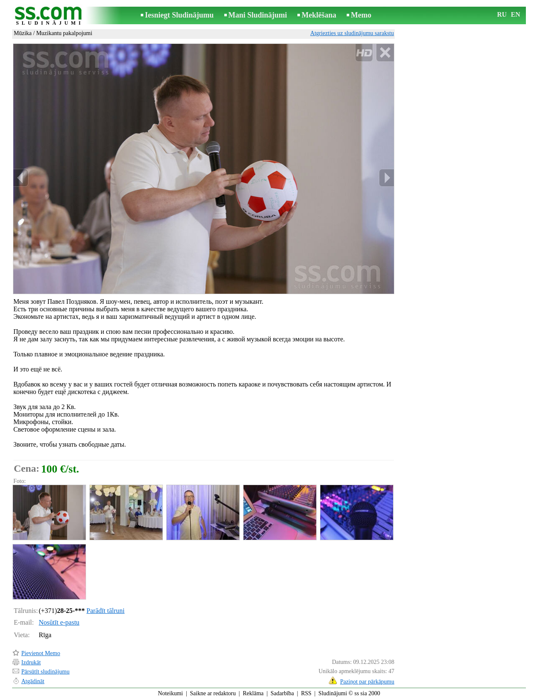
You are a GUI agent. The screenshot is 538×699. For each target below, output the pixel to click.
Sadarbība (282, 693)
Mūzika (23, 33)
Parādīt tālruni (105, 610)
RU (502, 14)
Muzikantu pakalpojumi (64, 33)
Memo (361, 15)
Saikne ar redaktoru (213, 693)
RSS (306, 693)
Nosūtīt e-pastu (59, 622)
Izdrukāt (31, 662)
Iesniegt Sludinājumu (179, 15)
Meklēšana (319, 15)
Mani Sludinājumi (257, 15)
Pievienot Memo (40, 653)
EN (515, 14)
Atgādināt (32, 681)
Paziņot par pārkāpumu (367, 682)
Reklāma (253, 693)
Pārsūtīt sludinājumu (45, 671)
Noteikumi (170, 693)
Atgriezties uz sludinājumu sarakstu (352, 33)
